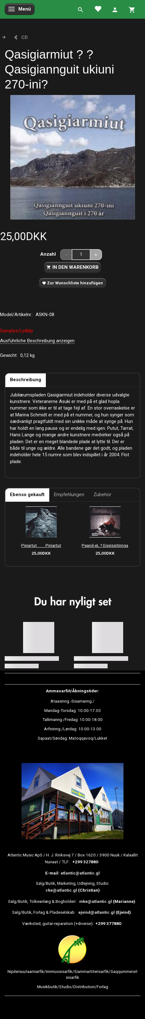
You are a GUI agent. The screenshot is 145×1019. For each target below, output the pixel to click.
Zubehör (102, 494)
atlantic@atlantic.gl (80, 872)
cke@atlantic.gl (61, 890)
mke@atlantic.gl (95, 901)
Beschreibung (25, 379)
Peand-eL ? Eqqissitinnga (105, 545)
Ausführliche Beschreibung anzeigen (37, 341)
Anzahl (48, 254)
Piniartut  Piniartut (41, 545)
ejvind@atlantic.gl (96, 912)
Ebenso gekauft (27, 494)
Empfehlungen (69, 494)
